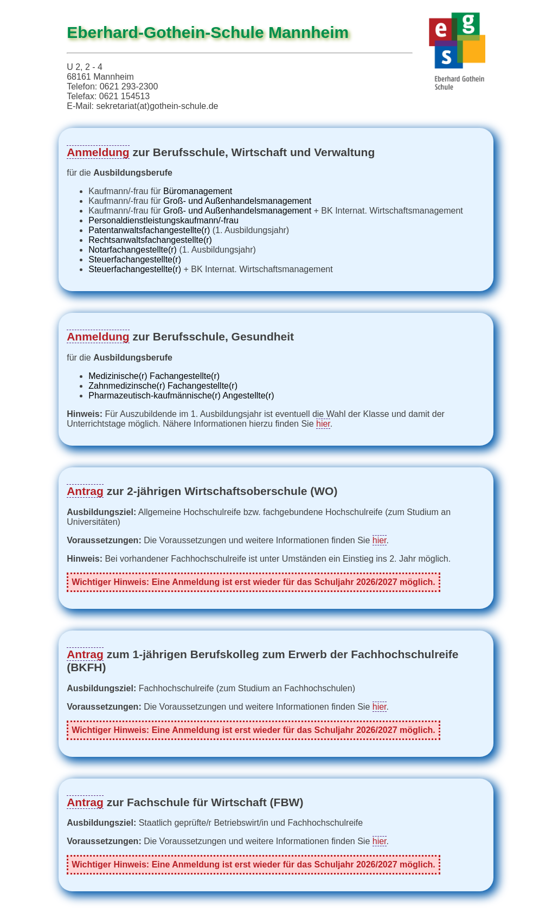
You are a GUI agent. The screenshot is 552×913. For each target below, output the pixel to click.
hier (323, 423)
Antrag (85, 491)
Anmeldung (98, 152)
